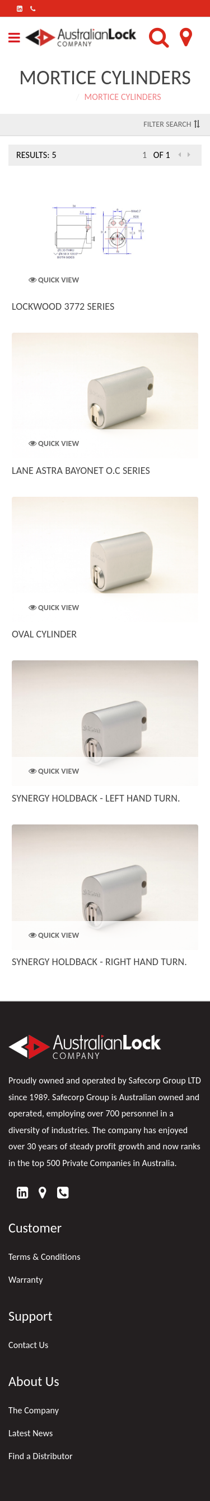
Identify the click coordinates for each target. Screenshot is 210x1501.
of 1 (161, 155)
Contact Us (28, 1345)
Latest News (30, 1433)
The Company (33, 1410)
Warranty (25, 1279)
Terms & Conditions (44, 1256)
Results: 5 (36, 155)
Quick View (54, 280)
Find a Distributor (40, 1456)
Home (60, 97)
